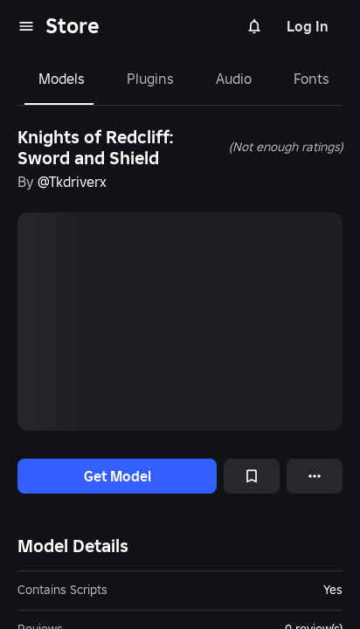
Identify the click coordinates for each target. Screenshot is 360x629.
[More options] (315, 476)
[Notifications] (254, 26)
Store (72, 25)
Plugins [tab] (150, 78)
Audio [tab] (234, 78)
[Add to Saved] (252, 476)
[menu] (26, 26)
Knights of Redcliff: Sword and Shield (95, 148)
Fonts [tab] (311, 78)
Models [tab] (61, 78)
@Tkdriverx (72, 181)
